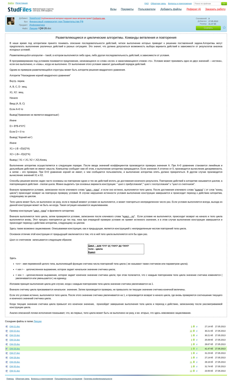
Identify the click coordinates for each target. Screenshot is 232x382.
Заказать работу (215, 9)
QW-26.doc (14, 349)
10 (191, 331)
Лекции (33, 28)
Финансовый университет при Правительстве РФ (56, 21)
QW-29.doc (14, 362)
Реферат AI (194, 9)
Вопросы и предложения (180, 3)
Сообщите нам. (99, 18)
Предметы (127, 9)
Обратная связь (158, 3)
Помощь (10, 379)
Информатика (37, 25)
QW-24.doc (14, 340)
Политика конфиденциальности (98, 379)
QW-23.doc (14, 335)
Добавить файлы (171, 9)
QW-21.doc (14, 326)
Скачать (208, 28)
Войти (11, 3)
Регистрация (22, 3)
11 (191, 362)
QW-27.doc (14, 353)
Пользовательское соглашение (68, 379)
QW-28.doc (14, 357)
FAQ (147, 3)
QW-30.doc (14, 366)
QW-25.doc (14, 344)
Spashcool (35, 18)
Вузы (113, 9)
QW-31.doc (14, 371)
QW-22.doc (14, 331)
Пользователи (146, 9)
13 (191, 371)
